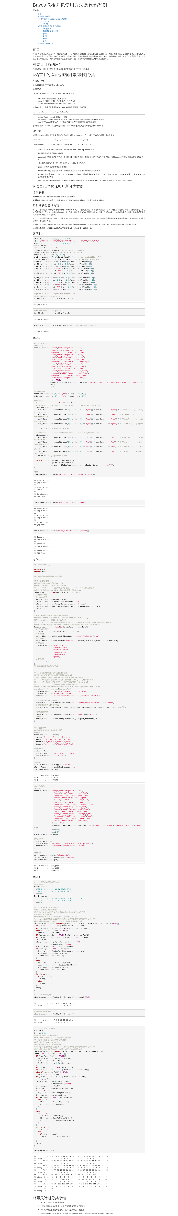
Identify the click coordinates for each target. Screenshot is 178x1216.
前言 (39, 14)
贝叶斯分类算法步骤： (51, 31)
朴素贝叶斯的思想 (45, 16)
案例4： (46, 41)
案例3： (46, 39)
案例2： (46, 36)
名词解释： (47, 29)
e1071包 (46, 21)
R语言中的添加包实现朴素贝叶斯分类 (52, 19)
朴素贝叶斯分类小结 (45, 44)
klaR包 (45, 24)
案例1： (46, 34)
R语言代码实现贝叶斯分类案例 (49, 26)
